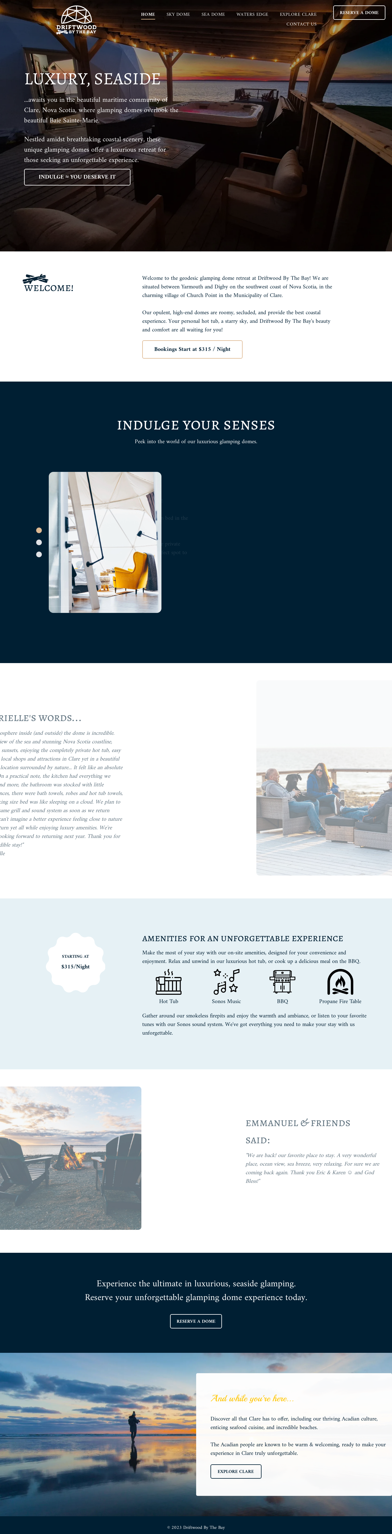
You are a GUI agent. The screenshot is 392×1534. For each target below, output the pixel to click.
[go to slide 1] (39, 530)
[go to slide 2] (39, 542)
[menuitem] (148, 14)
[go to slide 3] (39, 554)
